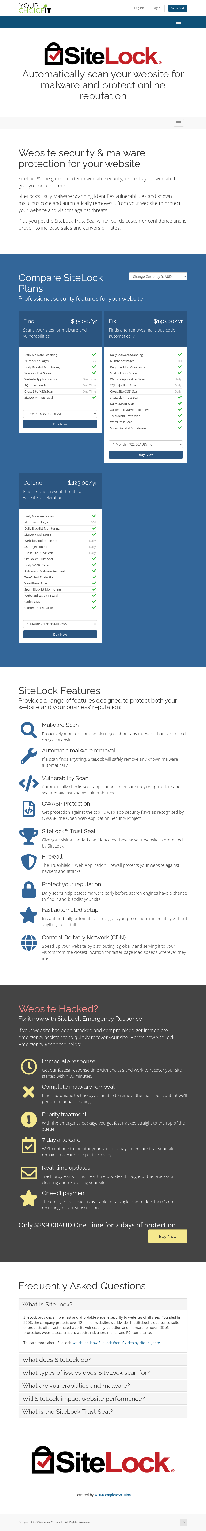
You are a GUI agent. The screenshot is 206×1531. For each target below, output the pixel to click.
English (140, 8)
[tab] (103, 1304)
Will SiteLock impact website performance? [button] (83, 1398)
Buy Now (60, 424)
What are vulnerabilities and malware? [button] (76, 1385)
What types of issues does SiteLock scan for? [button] (86, 1372)
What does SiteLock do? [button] (56, 1359)
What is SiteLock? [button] (47, 1304)
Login (156, 8)
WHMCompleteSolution (113, 1495)
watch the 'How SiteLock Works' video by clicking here (116, 1342)
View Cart (177, 8)
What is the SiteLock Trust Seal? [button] (67, 1411)
